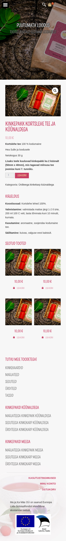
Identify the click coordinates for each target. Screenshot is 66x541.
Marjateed (12, 375)
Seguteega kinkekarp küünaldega (27, 423)
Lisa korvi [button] (20, 288)
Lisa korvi (21, 175)
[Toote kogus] (9, 175)
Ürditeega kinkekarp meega (23, 464)
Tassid (9, 395)
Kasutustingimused (42, 478)
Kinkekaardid (14, 368)
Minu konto (48, 483)
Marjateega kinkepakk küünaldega (28, 416)
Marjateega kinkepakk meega (24, 450)
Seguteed (11, 382)
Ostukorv (49, 489)
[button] (55, 90)
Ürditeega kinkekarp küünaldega (36, 184)
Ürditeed (11, 388)
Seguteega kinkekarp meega (23, 457)
